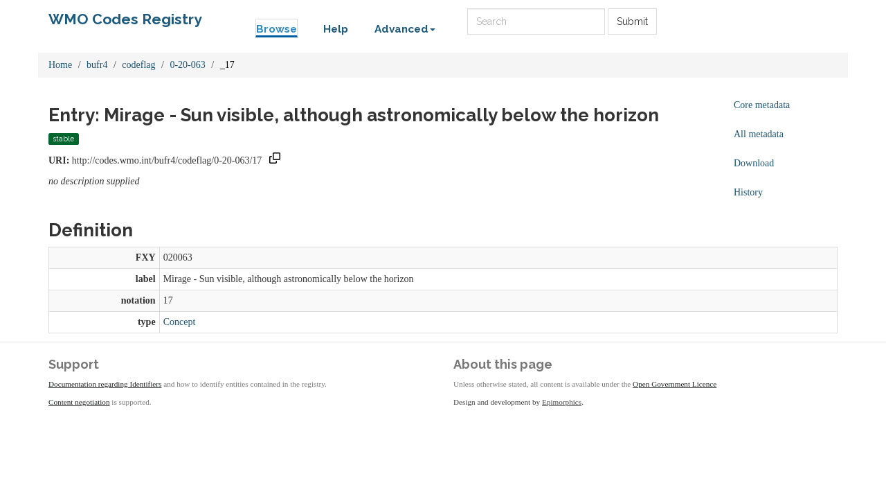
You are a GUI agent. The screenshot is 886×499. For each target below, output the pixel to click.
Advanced (404, 29)
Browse (276, 29)
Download (754, 163)
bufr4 (97, 65)
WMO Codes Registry (125, 19)
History (748, 192)
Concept (179, 322)
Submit (632, 21)
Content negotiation (79, 402)
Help (335, 29)
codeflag (138, 65)
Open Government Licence (674, 384)
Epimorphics (561, 402)
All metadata (759, 134)
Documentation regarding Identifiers (104, 384)
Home (60, 65)
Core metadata (762, 105)
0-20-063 (187, 65)
